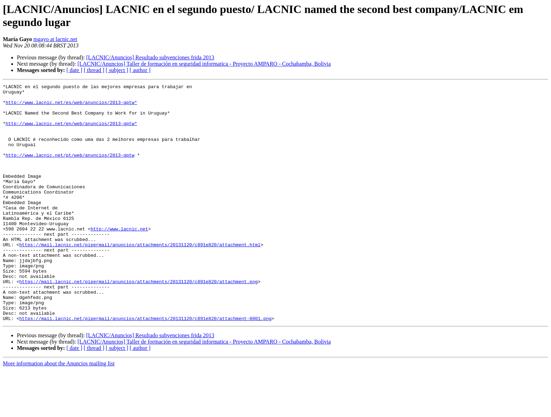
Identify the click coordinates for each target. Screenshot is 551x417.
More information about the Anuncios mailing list (59, 411)
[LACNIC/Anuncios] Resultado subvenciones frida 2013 (150, 57)
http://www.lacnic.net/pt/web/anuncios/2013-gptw (70, 170)
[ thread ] (94, 70)
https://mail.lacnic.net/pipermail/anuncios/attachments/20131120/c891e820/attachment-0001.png (145, 366)
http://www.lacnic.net (119, 258)
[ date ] (74, 70)
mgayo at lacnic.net (55, 39)
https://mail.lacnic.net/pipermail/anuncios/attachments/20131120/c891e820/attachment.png (138, 321)
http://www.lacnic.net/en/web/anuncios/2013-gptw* (71, 132)
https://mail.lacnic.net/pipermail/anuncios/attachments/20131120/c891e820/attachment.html (139, 277)
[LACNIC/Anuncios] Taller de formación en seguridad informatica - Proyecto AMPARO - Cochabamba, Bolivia (204, 64)
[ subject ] (117, 70)
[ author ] (140, 70)
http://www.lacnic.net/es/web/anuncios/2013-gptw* (71, 106)
